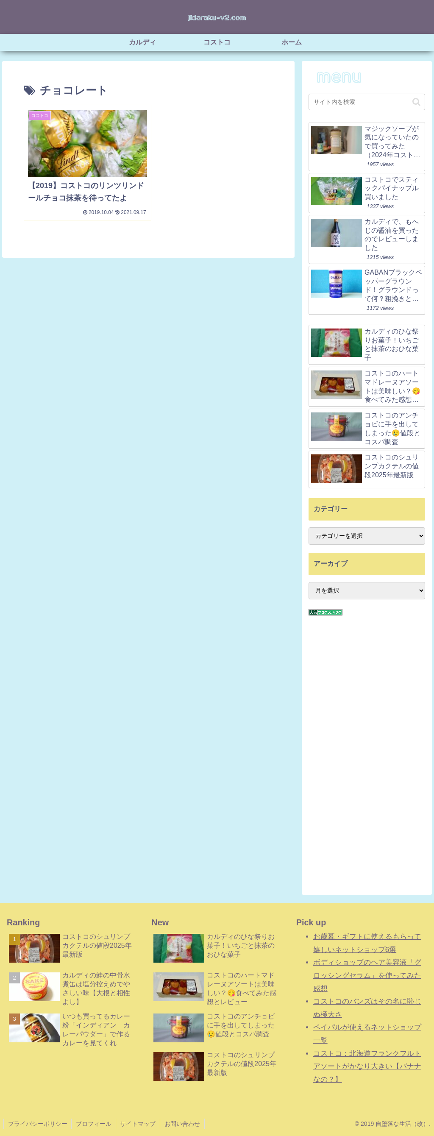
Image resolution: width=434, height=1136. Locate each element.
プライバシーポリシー (37, 1123)
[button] (416, 102)
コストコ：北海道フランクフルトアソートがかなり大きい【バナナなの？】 (367, 1066)
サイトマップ (138, 1123)
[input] (367, 102)
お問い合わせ (183, 1123)
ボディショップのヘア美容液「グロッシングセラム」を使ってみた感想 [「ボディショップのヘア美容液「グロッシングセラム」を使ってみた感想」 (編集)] (367, 975)
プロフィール (94, 1123)
